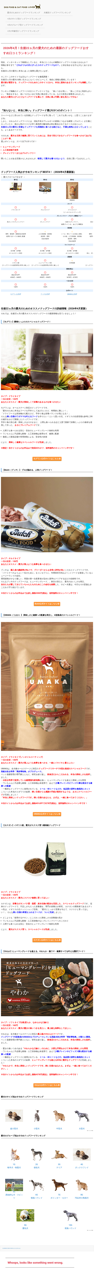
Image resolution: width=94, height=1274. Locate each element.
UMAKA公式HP (72, 294)
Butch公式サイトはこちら (47, 604)
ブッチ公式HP (45, 294)
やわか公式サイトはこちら (47, 1085)
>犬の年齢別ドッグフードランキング (23, 31)
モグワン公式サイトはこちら (47, 458)
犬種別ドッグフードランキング (57, 12)
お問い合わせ (19, 1248)
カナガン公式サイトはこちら (47, 940)
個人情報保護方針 (5, 1248)
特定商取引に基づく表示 (13, 1248)
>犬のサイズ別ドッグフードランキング (24, 19)
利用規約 (8, 1248)
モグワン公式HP (15, 294)
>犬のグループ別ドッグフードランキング (25, 25)
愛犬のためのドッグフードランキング (23, 12)
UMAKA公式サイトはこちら (47, 814)
